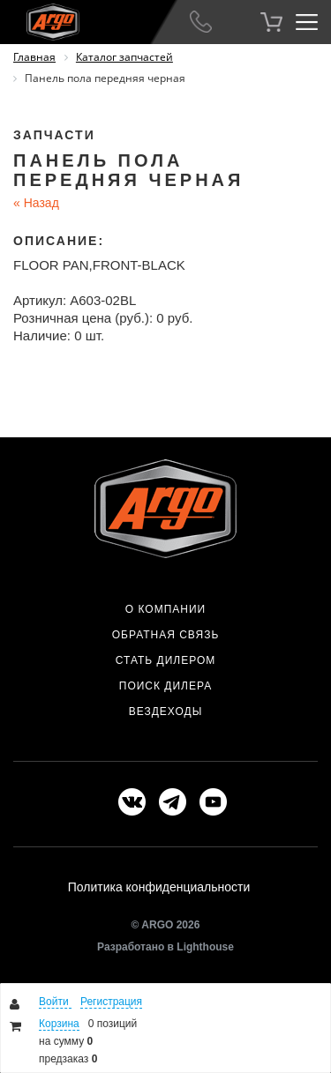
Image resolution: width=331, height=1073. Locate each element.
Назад (36, 203)
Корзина (59, 1023)
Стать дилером (166, 660)
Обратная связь (166, 635)
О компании (165, 609)
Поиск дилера (165, 686)
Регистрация (111, 1001)
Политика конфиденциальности (159, 887)
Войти (55, 1001)
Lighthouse (205, 947)
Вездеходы (166, 711)
